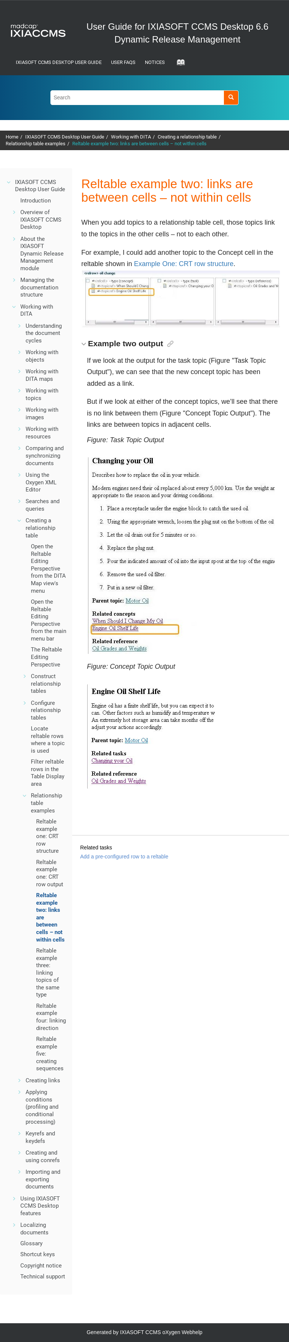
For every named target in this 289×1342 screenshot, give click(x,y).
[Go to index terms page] (178, 65)
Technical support (42, 1276)
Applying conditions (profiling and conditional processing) (42, 1107)
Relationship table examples (35, 143)
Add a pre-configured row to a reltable (124, 857)
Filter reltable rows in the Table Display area (47, 772)
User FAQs (123, 62)
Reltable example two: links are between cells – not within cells (139, 143)
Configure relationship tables (46, 710)
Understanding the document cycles (44, 333)
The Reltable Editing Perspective (46, 657)
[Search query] (144, 97)
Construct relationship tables (46, 683)
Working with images (42, 413)
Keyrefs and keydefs (40, 1137)
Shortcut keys (37, 1254)
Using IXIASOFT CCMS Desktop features (40, 1206)
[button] (9, 182)
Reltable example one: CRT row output (49, 873)
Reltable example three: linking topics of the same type (47, 972)
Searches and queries (42, 505)
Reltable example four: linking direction (51, 1017)
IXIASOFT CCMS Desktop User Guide (59, 62)
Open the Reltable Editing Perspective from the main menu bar (48, 620)
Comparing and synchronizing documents (45, 455)
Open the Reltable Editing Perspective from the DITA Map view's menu (48, 568)
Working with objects (42, 356)
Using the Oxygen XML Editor (41, 482)
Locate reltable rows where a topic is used (48, 739)
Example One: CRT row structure (183, 264)
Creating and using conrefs (43, 1156)
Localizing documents (34, 1229)
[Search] (231, 97)
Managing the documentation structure (39, 287)
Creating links (43, 1080)
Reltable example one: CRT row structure (47, 836)
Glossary (31, 1243)
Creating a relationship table (187, 137)
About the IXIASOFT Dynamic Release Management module (42, 254)
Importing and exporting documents (43, 1179)
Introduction (35, 200)
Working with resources (42, 433)
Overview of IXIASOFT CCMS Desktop (40, 219)
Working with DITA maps (42, 375)
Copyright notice (41, 1265)
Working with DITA (131, 137)
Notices (155, 62)
